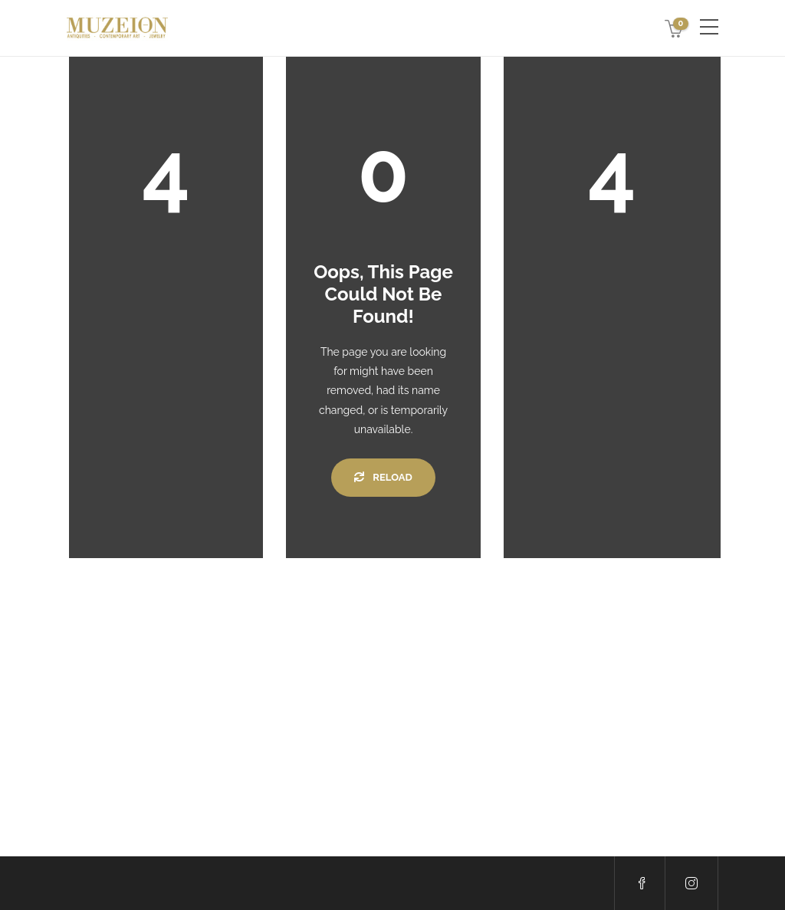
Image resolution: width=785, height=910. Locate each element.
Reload (383, 477)
